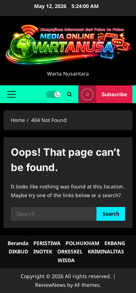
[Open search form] (69, 94)
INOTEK (42, 251)
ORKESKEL (70, 251)
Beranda (18, 243)
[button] (11, 94)
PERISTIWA (47, 243)
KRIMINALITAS (106, 251)
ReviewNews (50, 284)
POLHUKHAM (82, 243)
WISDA (66, 260)
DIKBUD (18, 251)
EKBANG (114, 243)
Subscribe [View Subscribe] (102, 94)
